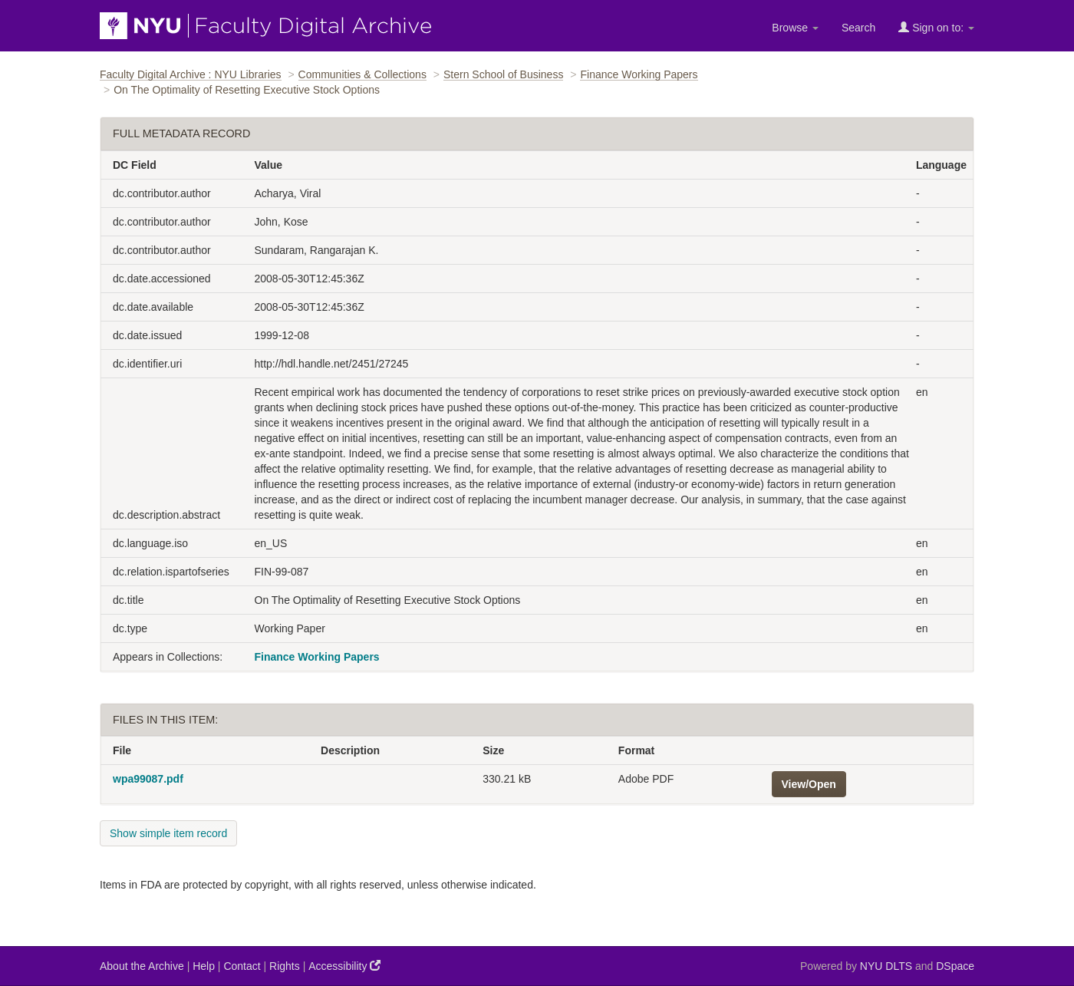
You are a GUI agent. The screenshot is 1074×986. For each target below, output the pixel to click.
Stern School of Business (503, 74)
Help (204, 966)
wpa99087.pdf (148, 779)
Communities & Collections (362, 74)
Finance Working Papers (638, 74)
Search (858, 27)
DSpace (955, 966)
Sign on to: (936, 27)
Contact (241, 966)
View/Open (809, 784)
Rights (284, 966)
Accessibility (344, 965)
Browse (795, 27)
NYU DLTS (886, 966)
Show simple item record (168, 833)
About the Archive (142, 966)
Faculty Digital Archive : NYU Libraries (191, 74)
